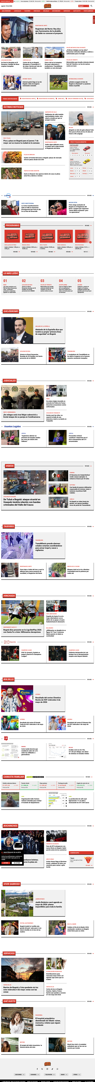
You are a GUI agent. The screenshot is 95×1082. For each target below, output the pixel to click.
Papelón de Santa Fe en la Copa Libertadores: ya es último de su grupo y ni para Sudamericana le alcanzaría (55, 617)
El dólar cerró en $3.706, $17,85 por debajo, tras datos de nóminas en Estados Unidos (79, 750)
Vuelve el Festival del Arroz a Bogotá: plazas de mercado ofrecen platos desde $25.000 (43, 158)
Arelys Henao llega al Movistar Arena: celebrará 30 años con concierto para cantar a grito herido (56, 862)
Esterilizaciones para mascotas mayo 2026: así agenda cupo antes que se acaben (55, 974)
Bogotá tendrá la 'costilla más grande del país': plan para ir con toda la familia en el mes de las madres (30, 927)
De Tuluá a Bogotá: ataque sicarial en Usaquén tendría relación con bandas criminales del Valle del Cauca (21, 501)
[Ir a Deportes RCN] (10, 640)
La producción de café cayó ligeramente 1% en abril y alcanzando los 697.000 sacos (79, 799)
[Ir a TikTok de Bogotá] (52, 1067)
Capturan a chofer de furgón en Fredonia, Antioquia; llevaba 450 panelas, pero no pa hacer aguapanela (84, 288)
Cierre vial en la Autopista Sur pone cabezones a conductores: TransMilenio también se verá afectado (53, 65)
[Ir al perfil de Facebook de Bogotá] (37, 1067)
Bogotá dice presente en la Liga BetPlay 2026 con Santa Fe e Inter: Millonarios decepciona (22, 629)
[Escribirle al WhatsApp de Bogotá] (57, 1067)
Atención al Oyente (45, 1080)
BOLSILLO (46, 11)
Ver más (90, 107)
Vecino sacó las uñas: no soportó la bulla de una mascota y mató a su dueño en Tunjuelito (56, 417)
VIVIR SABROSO (88, 11)
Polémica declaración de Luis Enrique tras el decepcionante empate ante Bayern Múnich (78, 652)
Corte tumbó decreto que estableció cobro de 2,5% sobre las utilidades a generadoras (29, 750)
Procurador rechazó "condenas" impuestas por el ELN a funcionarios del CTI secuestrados (78, 437)
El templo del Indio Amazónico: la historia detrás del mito (31, 1044)
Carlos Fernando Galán (75, 98)
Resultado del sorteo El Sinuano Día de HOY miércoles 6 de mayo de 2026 (79, 722)
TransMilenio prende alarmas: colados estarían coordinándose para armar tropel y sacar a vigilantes (48, 545)
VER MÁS (16, 251)
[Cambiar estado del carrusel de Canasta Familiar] (12, 1)
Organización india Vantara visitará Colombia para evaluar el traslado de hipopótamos (31, 799)
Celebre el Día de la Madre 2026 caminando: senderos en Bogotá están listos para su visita (78, 927)
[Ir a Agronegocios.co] (35, 775)
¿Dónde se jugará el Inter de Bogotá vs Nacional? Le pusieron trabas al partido (80, 83)
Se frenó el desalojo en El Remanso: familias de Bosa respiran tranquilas (10, 64)
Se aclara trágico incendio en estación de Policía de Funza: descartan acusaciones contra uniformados (56, 403)
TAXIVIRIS (27, 11)
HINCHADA (37, 11)
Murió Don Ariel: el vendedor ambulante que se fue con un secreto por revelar (76, 1044)
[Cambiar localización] (83, 6)
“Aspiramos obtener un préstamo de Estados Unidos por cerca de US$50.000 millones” (30, 437)
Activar (6, 863)
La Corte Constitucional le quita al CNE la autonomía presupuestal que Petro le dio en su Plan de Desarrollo (31, 207)
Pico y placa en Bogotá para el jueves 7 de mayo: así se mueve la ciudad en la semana (21, 141)
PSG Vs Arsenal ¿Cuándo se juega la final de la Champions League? (31, 652)
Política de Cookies (76, 1080)
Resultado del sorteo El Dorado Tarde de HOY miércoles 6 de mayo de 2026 (31, 722)
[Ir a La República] (6, 737)
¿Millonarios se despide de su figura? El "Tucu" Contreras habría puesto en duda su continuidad (56, 631)
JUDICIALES (17, 11)
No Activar (17, 863)
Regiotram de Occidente (46, 98)
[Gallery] (47, 240)
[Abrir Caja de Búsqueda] (91, 6)
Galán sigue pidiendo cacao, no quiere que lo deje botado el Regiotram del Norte (54, 146)
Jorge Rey (61, 98)
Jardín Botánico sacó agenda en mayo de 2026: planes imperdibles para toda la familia (48, 902)
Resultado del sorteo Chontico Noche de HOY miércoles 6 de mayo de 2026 (48, 698)
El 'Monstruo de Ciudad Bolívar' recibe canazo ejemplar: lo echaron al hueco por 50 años (80, 475)
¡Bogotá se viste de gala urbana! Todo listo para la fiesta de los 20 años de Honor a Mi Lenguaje (81, 131)
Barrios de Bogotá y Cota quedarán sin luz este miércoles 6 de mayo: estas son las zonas (20, 988)
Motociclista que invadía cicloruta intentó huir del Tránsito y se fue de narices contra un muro (80, 64)
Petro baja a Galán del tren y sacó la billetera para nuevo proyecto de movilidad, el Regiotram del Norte (32, 570)
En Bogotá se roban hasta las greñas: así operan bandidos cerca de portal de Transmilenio (80, 502)
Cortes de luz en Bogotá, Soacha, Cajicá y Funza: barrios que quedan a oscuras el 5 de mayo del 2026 (56, 990)
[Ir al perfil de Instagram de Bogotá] (47, 1067)
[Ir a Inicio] (47, 6)
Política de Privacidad (32, 1080)
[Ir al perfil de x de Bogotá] (42, 1067)
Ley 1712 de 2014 (89, 1080)
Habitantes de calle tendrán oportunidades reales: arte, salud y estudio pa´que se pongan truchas (54, 116)
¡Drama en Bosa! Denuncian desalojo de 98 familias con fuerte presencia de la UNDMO (29, 288)
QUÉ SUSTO (76, 11)
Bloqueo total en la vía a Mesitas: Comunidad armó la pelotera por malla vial (78, 570)
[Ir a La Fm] (7, 195)
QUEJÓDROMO (6, 11)
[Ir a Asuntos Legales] (12, 425)
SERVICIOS (67, 11)
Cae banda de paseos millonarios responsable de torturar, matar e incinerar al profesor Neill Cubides (80, 488)
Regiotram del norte (28, 98)
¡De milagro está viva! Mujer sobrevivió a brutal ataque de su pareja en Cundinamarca (21, 415)
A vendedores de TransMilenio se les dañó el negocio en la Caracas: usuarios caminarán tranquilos (78, 355)
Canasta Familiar (5, 1)
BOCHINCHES (56, 11)
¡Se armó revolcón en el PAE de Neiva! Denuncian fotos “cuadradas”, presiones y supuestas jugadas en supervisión (10, 288)
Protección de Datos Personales (61, 1080)
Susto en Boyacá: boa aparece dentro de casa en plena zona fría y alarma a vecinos (42, 174)
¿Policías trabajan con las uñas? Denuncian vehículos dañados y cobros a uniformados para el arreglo (79, 51)
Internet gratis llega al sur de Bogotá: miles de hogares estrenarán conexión (32, 83)
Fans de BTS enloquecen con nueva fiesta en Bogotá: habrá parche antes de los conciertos (56, 846)
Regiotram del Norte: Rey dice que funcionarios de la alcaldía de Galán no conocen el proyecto (49, 31)
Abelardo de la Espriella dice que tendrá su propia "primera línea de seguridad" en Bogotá (49, 331)
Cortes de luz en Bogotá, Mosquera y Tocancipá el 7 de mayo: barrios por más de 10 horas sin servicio (32, 65)
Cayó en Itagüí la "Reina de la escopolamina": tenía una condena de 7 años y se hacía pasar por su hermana (66, 288)
